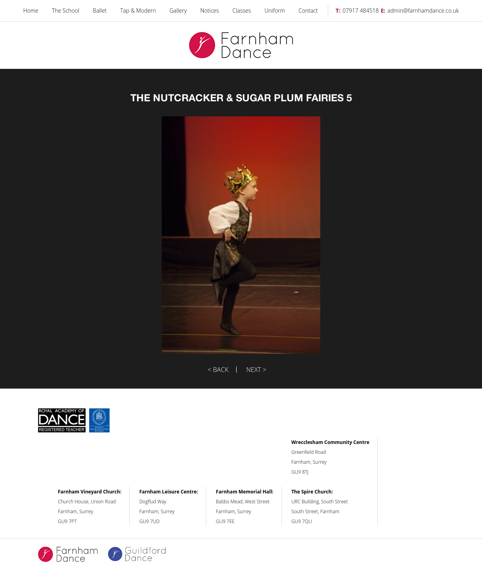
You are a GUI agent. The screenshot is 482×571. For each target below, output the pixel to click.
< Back (218, 369)
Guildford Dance (142, 554)
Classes (242, 10)
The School (65, 10)
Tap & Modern (138, 10)
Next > (256, 369)
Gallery (178, 10)
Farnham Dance (241, 45)
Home (30, 10)
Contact (308, 10)
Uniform (274, 10)
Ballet (100, 10)
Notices (209, 10)
